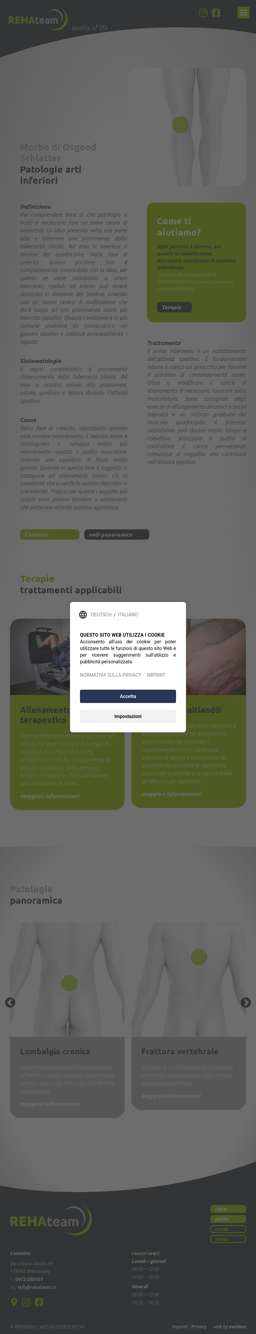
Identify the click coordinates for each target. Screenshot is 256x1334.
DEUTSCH (101, 614)
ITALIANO (128, 614)
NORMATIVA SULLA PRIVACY (110, 675)
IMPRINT (156, 675)
